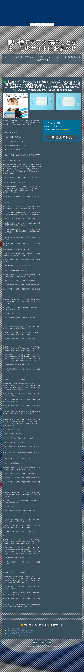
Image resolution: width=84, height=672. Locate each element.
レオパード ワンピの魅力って (15, 629)
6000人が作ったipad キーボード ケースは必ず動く (20, 630)
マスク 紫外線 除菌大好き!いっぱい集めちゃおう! (20, 632)
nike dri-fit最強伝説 (12, 633)
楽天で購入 (61, 137)
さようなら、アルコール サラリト (16, 635)
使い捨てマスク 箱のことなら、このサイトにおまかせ (42, 45)
